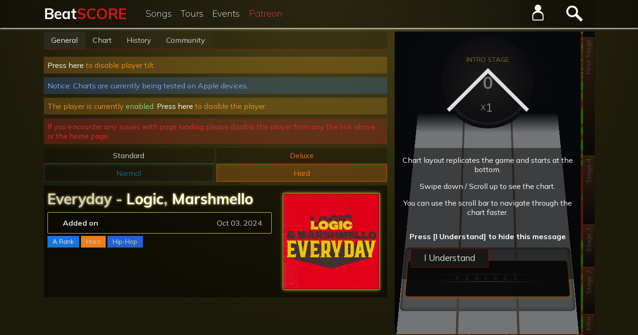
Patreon (265, 13)
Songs (159, 13)
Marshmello (212, 198)
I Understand (449, 257)
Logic (145, 198)
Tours (192, 13)
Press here (65, 65)
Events (226, 13)
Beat (85, 13)
